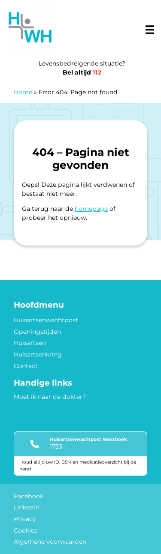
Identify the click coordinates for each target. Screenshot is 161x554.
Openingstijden (37, 331)
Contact (26, 366)
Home (23, 92)
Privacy (25, 519)
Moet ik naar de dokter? (50, 397)
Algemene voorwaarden (50, 541)
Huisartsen (30, 343)
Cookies (25, 530)
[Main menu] (150, 29)
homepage (91, 209)
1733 (56, 446)
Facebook (28, 496)
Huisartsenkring (38, 354)
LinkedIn (26, 507)
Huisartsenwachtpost (46, 320)
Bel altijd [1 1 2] (82, 72)
